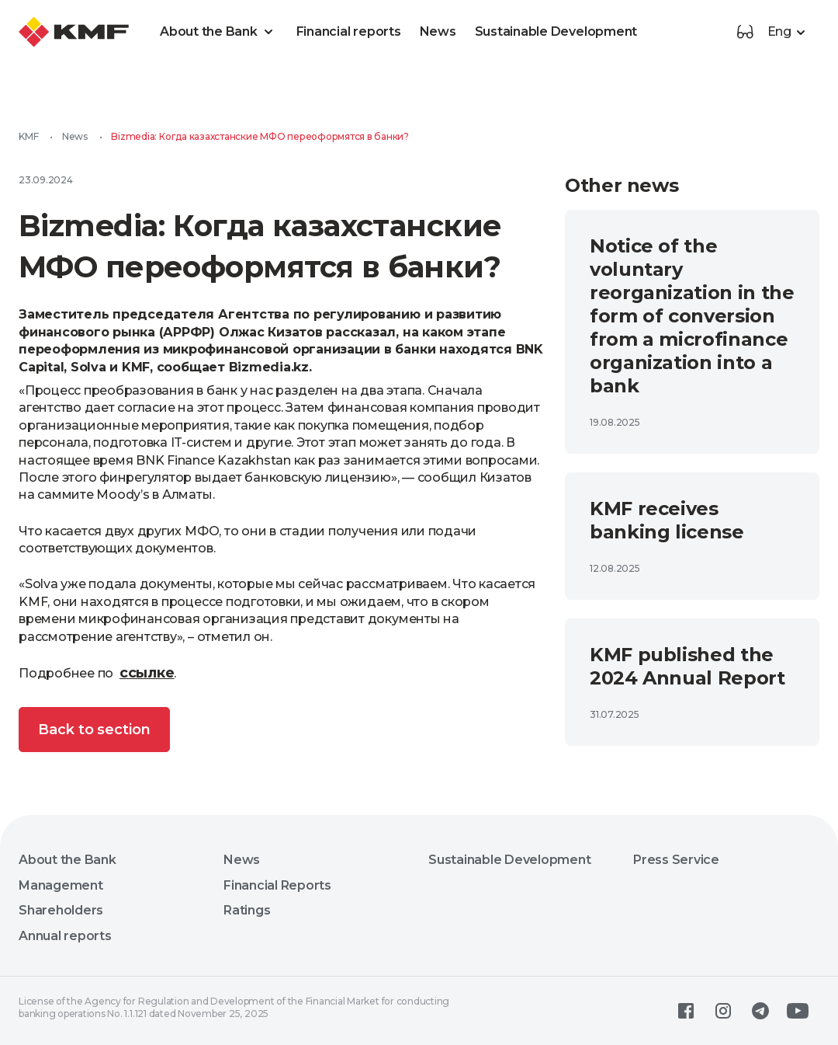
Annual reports (65, 935)
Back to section (94, 729)
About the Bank (219, 32)
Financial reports (348, 31)
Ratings (246, 910)
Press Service (676, 859)
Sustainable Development (556, 31)
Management (61, 885)
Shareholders (61, 910)
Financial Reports (277, 885)
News (438, 31)
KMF (28, 136)
